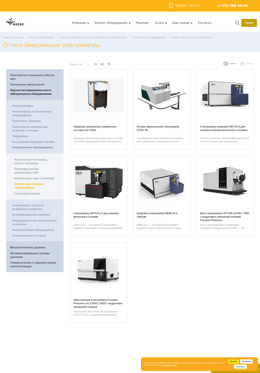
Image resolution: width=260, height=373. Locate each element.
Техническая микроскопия (27, 84)
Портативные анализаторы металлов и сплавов (30, 128)
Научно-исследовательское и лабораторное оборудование (31, 92)
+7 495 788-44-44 (232, 6)
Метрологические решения (27, 247)
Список (232, 63)
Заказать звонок (184, 6)
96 (108, 64)
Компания (79, 23)
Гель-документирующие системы (33, 141)
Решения (142, 23)
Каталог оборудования (110, 23)
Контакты (204, 23)
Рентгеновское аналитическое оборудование (31, 113)
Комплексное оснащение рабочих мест (32, 76)
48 (102, 64)
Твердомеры (20, 136)
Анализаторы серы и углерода (34, 178)
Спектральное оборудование (32, 147)
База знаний (180, 23)
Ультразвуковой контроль (29, 235)
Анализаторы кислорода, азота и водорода (31, 161)
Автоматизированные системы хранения (30, 255)
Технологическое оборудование (33, 229)
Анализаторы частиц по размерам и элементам (28, 207)
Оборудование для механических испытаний (34, 222)
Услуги (159, 23)
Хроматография (23, 105)
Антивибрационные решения (31, 214)
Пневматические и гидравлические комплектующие (33, 264)
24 (95, 64)
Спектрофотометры (27, 193)
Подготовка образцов (26, 120)
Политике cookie (169, 365)
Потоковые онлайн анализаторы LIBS (26, 170)
